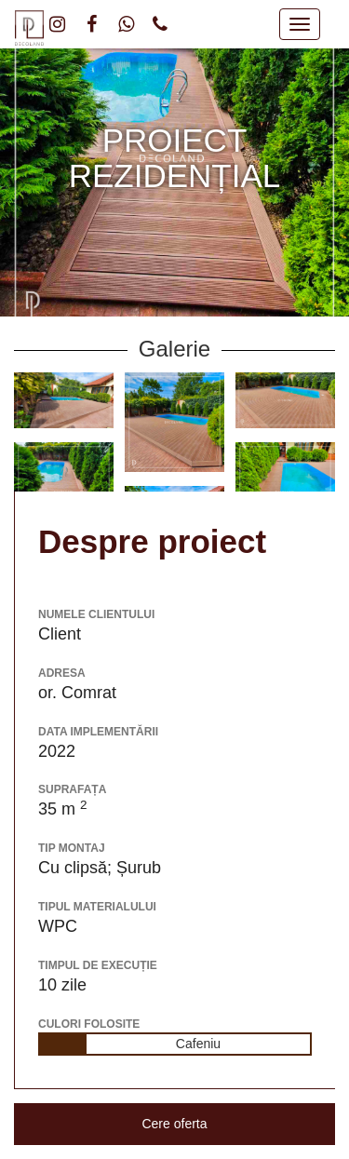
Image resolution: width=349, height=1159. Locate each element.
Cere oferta (174, 1123)
